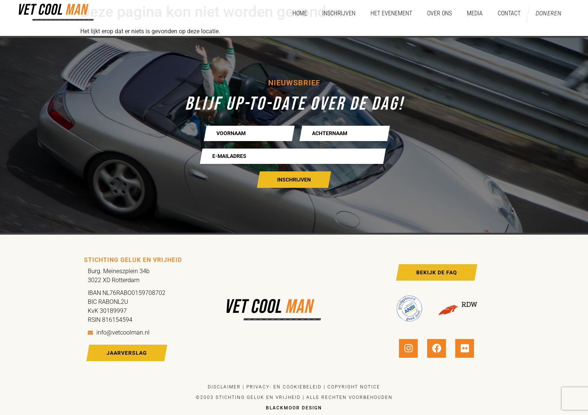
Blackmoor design (294, 408)
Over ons (434, 13)
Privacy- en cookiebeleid (283, 387)
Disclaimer (224, 387)
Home (295, 13)
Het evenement (386, 13)
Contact (504, 13)
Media (470, 13)
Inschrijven (334, 13)
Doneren (546, 13)
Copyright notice (353, 387)
